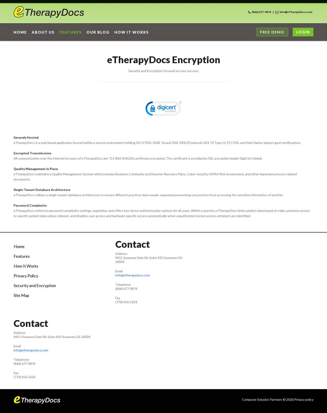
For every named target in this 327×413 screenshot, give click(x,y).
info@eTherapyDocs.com (296, 12)
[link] (163, 109)
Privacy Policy (26, 275)
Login (303, 32)
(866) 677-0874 (261, 12)
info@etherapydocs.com (132, 275)
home (20, 32)
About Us (43, 32)
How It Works (26, 265)
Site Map (21, 295)
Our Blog (98, 32)
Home (19, 246)
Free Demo (272, 32)
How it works (131, 32)
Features (70, 32)
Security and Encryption (35, 285)
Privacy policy (303, 399)
